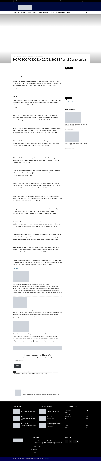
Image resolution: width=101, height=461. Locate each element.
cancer (26, 371)
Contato (63, 0)
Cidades (29, 12)
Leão (22, 373)
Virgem (46, 373)
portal (33, 373)
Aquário (18, 371)
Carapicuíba (37, 371)
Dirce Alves (17, 62)
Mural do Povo (43, 0)
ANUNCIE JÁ (58, 0)
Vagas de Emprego (44, 12)
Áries (23, 371)
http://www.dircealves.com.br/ (28, 392)
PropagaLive (46, 458)
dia (41, 371)
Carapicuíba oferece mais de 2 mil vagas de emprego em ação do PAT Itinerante (31, 334)
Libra (26, 373)
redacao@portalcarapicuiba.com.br (45, 452)
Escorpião (45, 371)
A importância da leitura (52, 416)
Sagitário (38, 373)
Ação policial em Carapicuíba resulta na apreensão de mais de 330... (28, 418)
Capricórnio (31, 371)
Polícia (35, 12)
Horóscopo (18, 56)
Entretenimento (60, 12)
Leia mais (21, 294)
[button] (86, 12)
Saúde (52, 12)
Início (14, 56)
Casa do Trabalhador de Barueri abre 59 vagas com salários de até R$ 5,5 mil (31, 284)
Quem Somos (36, 448)
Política (69, 12)
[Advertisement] (76, 82)
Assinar (17, 365)
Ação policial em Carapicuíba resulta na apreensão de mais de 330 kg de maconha (32, 310)
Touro (42, 373)
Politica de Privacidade (51, 0)
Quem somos (37, 0)
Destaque (16, 12)
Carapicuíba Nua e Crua (73, 101)
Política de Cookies (37, 446)
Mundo (23, 12)
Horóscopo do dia (17, 373)
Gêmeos (50, 371)
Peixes (30, 373)
